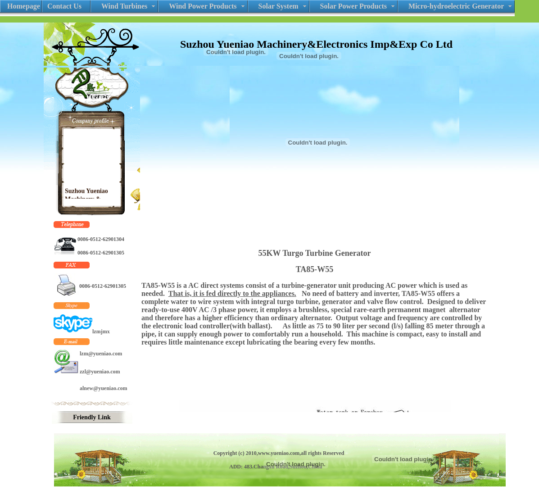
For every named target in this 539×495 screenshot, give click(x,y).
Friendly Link (92, 417)
